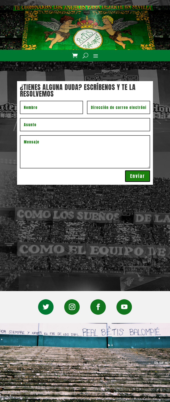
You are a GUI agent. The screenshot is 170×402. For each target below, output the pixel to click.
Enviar (137, 176)
